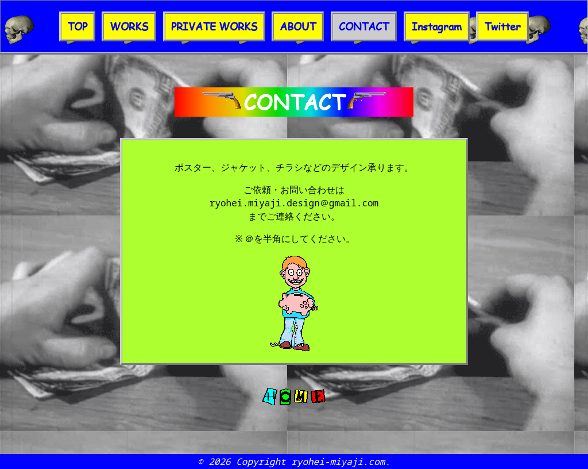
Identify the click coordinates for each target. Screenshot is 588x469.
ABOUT (298, 26)
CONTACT (364, 26)
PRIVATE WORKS (214, 26)
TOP (77, 26)
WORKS (129, 26)
